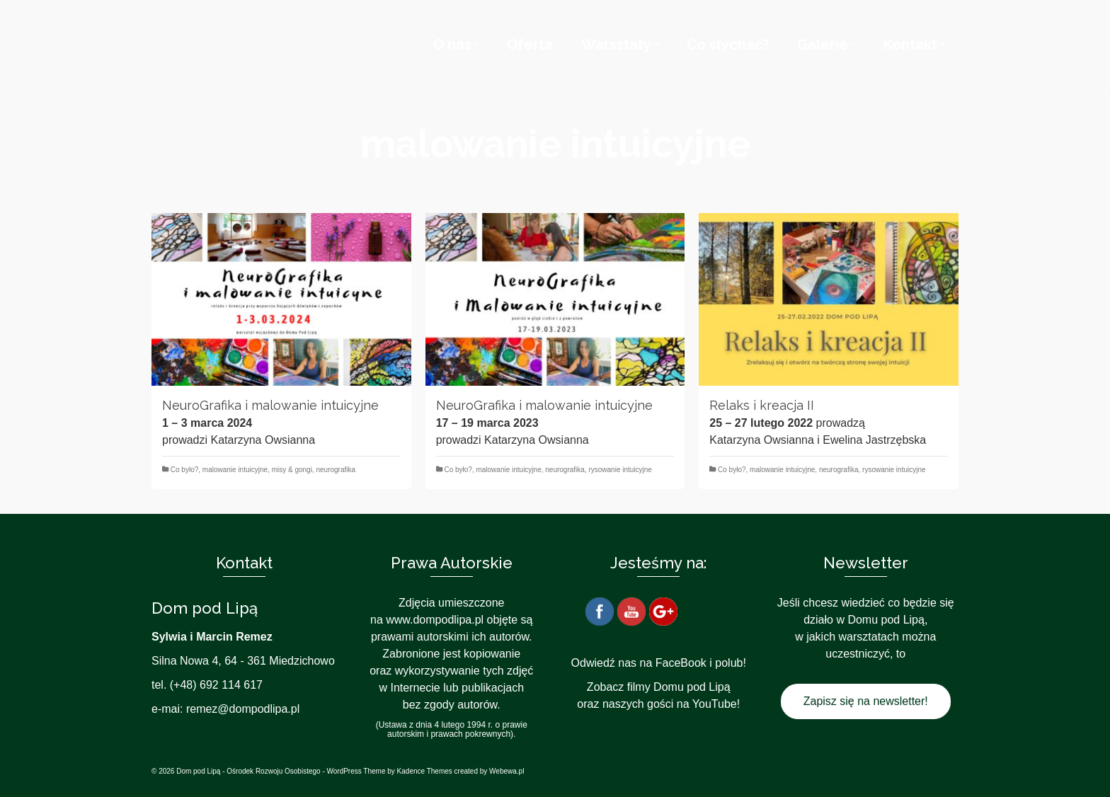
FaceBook (681, 663)
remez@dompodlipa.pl (242, 709)
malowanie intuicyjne (235, 470)
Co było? (184, 470)
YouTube (714, 704)
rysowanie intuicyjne (620, 470)
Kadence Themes (424, 771)
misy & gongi (292, 470)
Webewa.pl (506, 771)
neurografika (335, 470)
